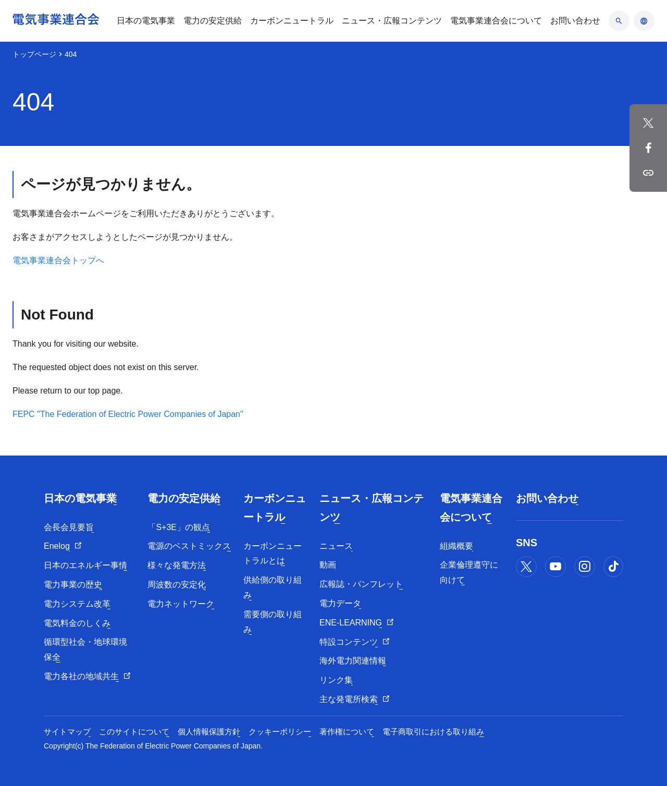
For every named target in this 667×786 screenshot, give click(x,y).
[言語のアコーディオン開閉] (644, 20)
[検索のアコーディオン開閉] (619, 20)
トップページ (34, 54)
